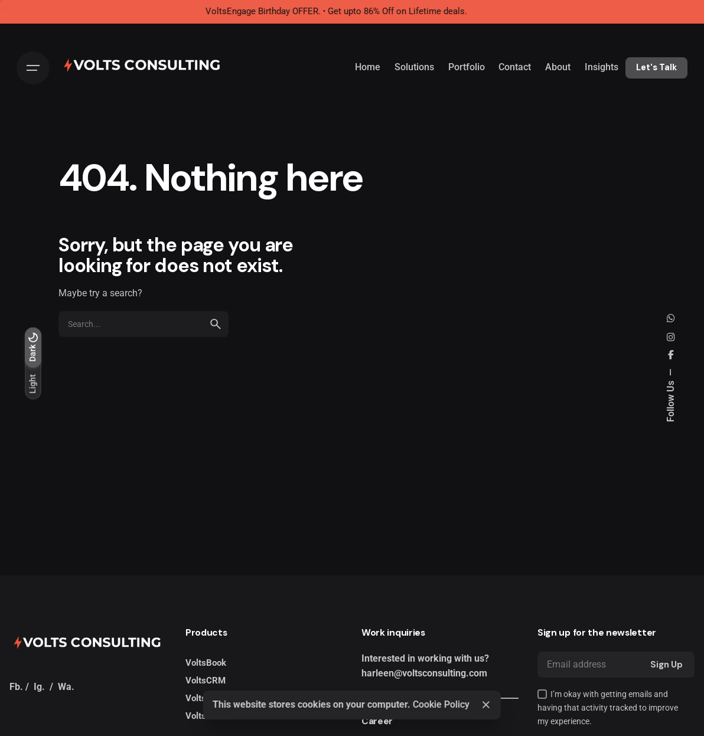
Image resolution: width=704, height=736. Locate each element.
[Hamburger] (33, 67)
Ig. (39, 687)
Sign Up (666, 664)
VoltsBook (205, 663)
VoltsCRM (205, 680)
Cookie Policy (441, 704)
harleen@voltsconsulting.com (424, 673)
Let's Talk (656, 67)
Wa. (66, 687)
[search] (216, 324)
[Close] (486, 705)
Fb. (16, 687)
